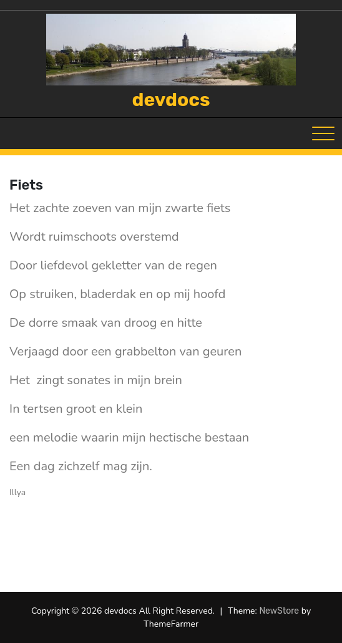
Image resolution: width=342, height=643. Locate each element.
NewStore (279, 611)
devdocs (171, 100)
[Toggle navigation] (323, 133)
